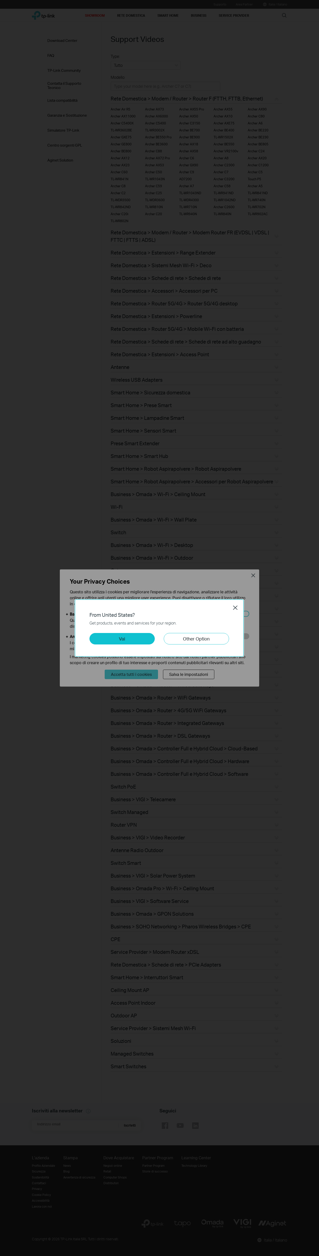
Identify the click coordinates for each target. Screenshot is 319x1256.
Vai (122, 638)
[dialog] (159, 628)
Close (235, 608)
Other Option (196, 638)
